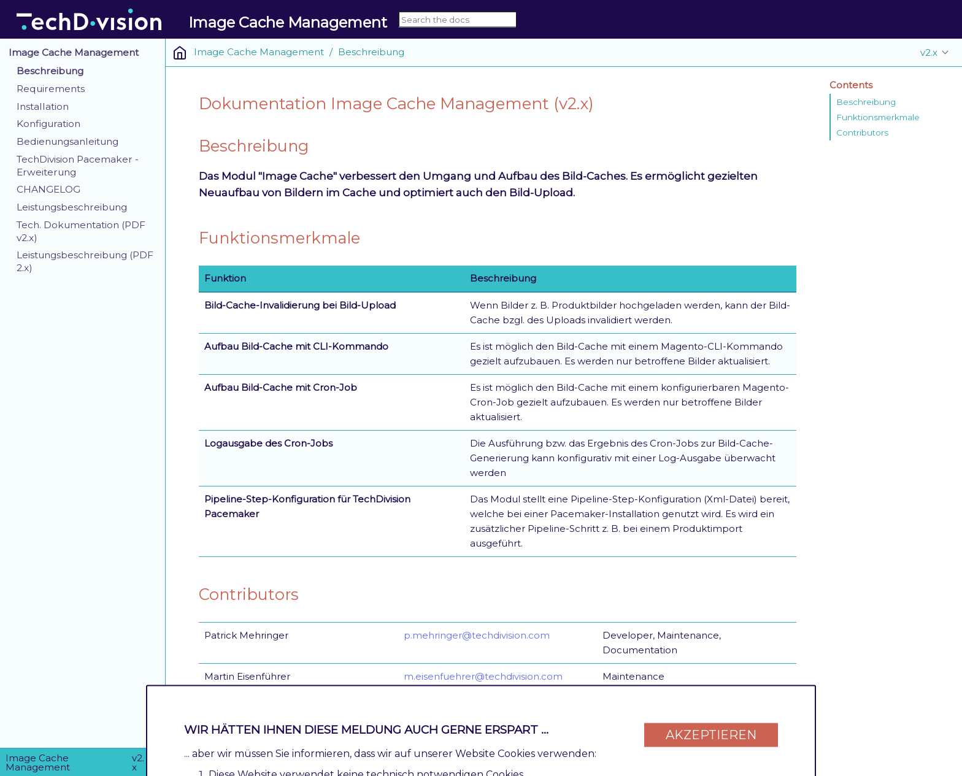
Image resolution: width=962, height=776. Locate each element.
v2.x (928, 52)
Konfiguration (48, 123)
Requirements (51, 88)
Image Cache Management (74, 52)
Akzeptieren (711, 728)
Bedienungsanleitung (67, 141)
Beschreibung (50, 71)
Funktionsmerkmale (878, 117)
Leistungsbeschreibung (72, 207)
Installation (43, 106)
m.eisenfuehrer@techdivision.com (483, 676)
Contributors (862, 132)
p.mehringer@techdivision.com (477, 635)
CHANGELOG (48, 189)
